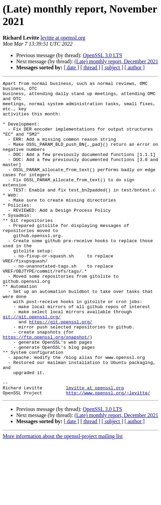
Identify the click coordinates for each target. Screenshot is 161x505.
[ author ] (135, 67)
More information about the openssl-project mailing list (63, 499)
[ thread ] (90, 67)
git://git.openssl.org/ (32, 364)
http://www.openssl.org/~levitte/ (108, 456)
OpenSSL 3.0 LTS (102, 55)
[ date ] (71, 67)
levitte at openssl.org (63, 38)
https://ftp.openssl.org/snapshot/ (46, 389)
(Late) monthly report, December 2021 (116, 61)
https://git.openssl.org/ (60, 370)
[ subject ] (112, 67)
